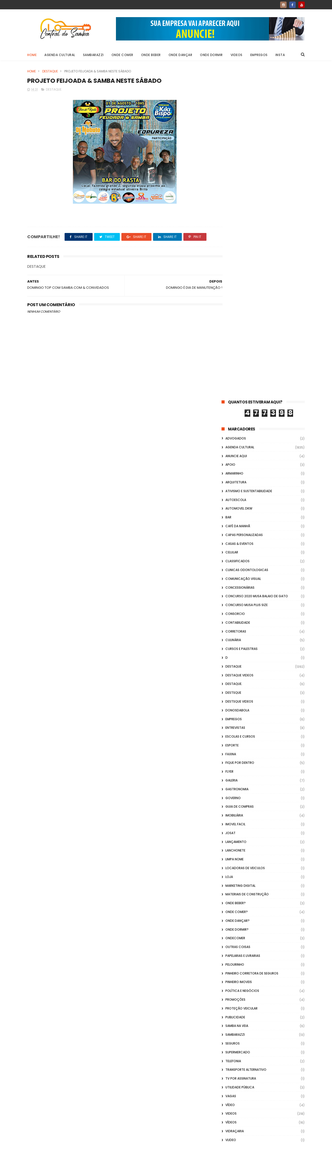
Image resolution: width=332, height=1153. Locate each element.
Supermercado (237, 723)
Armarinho (234, 144)
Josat (230, 504)
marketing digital (240, 556)
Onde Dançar (180, 55)
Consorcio (235, 285)
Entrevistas (235, 398)
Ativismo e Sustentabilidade (248, 162)
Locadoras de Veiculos (245, 539)
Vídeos (231, 793)
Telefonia (233, 732)
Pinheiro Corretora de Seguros (251, 644)
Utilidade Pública (239, 758)
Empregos (259, 55)
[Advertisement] (263, 1086)
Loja (229, 548)
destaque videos (239, 346)
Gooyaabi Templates (111, 1146)
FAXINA (230, 425)
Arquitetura (235, 153)
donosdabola (237, 381)
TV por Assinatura (240, 749)
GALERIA (231, 451)
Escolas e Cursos (240, 407)
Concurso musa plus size (246, 276)
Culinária (233, 311)
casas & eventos (239, 214)
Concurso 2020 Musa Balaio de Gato (256, 267)
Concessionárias (239, 258)
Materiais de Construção (247, 565)
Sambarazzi (93, 55)
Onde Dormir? (236, 600)
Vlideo (230, 811)
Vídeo (230, 776)
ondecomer (235, 609)
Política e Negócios (242, 662)
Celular (231, 223)
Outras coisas (237, 618)
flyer (229, 442)
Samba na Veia (236, 697)
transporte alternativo (245, 740)
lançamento (235, 513)
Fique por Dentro (239, 433)
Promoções (235, 670)
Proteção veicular (241, 679)
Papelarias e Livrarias (242, 626)
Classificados (237, 232)
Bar (228, 188)
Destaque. (233, 355)
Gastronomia (236, 460)
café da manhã (237, 197)
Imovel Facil (235, 495)
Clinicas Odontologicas (246, 241)
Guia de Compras (239, 477)
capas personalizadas (244, 206)
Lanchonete (235, 521)
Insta (280, 55)
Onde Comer (122, 55)
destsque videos (239, 372)
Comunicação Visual (243, 250)
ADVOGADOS (235, 109)
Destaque (50, 71)
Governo (233, 469)
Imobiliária (234, 486)
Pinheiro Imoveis (238, 653)
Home (32, 55)
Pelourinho (234, 635)
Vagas (230, 767)
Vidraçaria (234, 802)
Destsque (233, 363)
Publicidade (235, 688)
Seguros (232, 714)
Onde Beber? (235, 574)
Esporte (232, 416)
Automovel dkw (238, 179)
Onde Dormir (211, 55)
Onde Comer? (236, 583)
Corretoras (235, 302)
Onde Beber (151, 55)
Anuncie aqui (236, 127)
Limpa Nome (234, 530)
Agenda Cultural (59, 55)
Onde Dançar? (237, 591)
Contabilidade (237, 293)
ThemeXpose (56, 1146)
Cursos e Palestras (241, 320)
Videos (237, 55)
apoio (230, 135)
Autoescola (235, 171)
